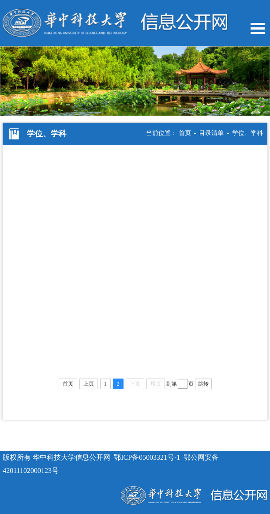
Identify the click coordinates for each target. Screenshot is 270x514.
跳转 (203, 384)
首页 (185, 133)
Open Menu (257, 28)
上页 (88, 384)
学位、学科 (247, 133)
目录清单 (211, 133)
